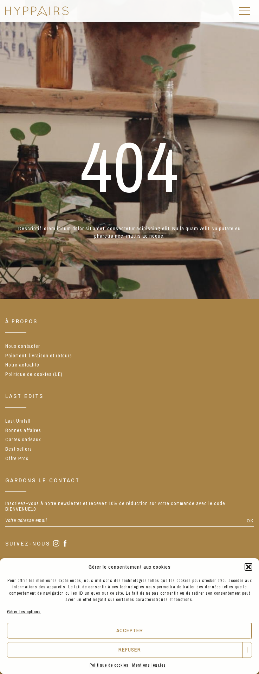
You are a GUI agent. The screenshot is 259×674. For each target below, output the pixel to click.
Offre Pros (16, 458)
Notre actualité (22, 365)
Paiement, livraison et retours (38, 355)
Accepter (129, 630)
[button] (248, 566)
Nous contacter (22, 346)
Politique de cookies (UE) (34, 374)
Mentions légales (149, 665)
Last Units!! (18, 421)
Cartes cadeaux (23, 439)
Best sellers (18, 449)
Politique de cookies (109, 665)
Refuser (129, 649)
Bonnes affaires (23, 430)
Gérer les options (24, 612)
